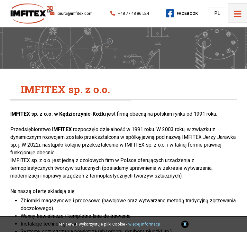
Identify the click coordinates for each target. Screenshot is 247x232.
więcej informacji (144, 224)
